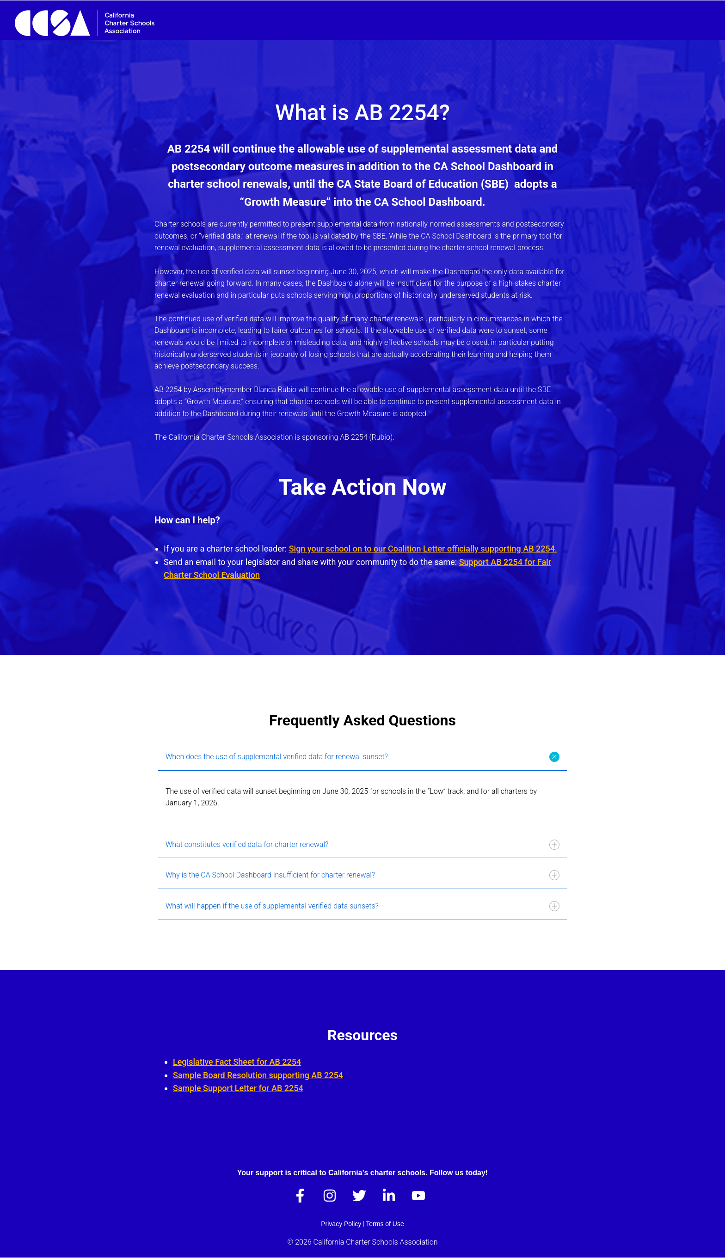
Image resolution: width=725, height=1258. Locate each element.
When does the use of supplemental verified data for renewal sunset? (364, 756)
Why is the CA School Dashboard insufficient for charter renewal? (362, 875)
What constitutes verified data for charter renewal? (362, 845)
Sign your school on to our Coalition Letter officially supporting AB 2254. (423, 548)
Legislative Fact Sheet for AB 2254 (237, 1062)
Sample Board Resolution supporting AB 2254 (258, 1075)
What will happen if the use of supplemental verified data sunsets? (362, 906)
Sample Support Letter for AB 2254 (238, 1088)
